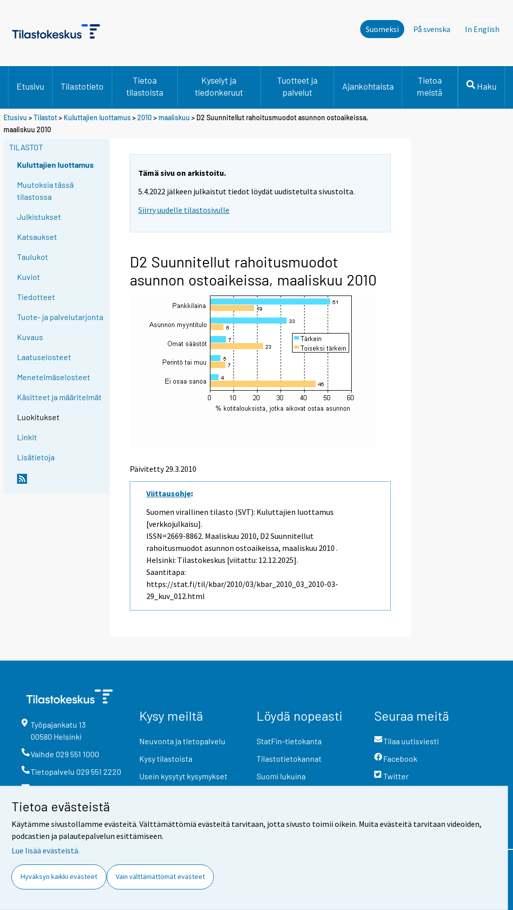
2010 (144, 117)
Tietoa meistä (429, 86)
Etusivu (30, 86)
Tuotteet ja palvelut (297, 86)
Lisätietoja (36, 457)
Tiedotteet (36, 296)
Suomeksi (382, 29)
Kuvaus (30, 337)
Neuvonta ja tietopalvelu (182, 741)
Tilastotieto (82, 86)
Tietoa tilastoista (144, 86)
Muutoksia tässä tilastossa (45, 190)
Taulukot (32, 256)
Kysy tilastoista (165, 758)
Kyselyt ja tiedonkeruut (219, 86)
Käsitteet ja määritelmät (59, 397)
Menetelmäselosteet (53, 377)
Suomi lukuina (281, 776)
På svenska (434, 28)
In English (485, 28)
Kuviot (28, 276)
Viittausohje (168, 493)
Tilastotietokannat (289, 758)
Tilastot (45, 117)
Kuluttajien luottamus (97, 117)
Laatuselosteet (44, 357)
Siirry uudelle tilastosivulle (183, 210)
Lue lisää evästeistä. (46, 850)
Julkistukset (39, 216)
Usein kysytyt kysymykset (183, 776)
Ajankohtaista (368, 86)
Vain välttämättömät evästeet (160, 876)
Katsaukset (37, 236)
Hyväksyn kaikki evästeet (59, 876)
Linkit (27, 437)
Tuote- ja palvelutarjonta (60, 317)
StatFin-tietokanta (289, 741)
